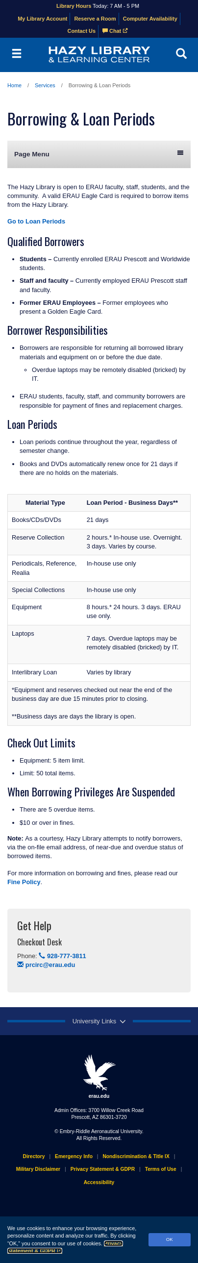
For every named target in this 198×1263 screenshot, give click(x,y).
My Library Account (42, 19)
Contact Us (82, 31)
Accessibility (99, 1182)
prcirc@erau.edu (46, 964)
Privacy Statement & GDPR (103, 1169)
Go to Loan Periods (36, 221)
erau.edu (99, 1076)
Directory (34, 1156)
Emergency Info (74, 1156)
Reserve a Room (95, 19)
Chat (115, 31)
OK (169, 1239)
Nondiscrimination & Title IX (135, 1156)
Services (45, 85)
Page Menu (99, 153)
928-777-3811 (62, 956)
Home (14, 85)
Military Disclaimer (38, 1169)
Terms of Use (160, 1169)
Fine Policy (24, 882)
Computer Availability (150, 19)
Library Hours (73, 6)
